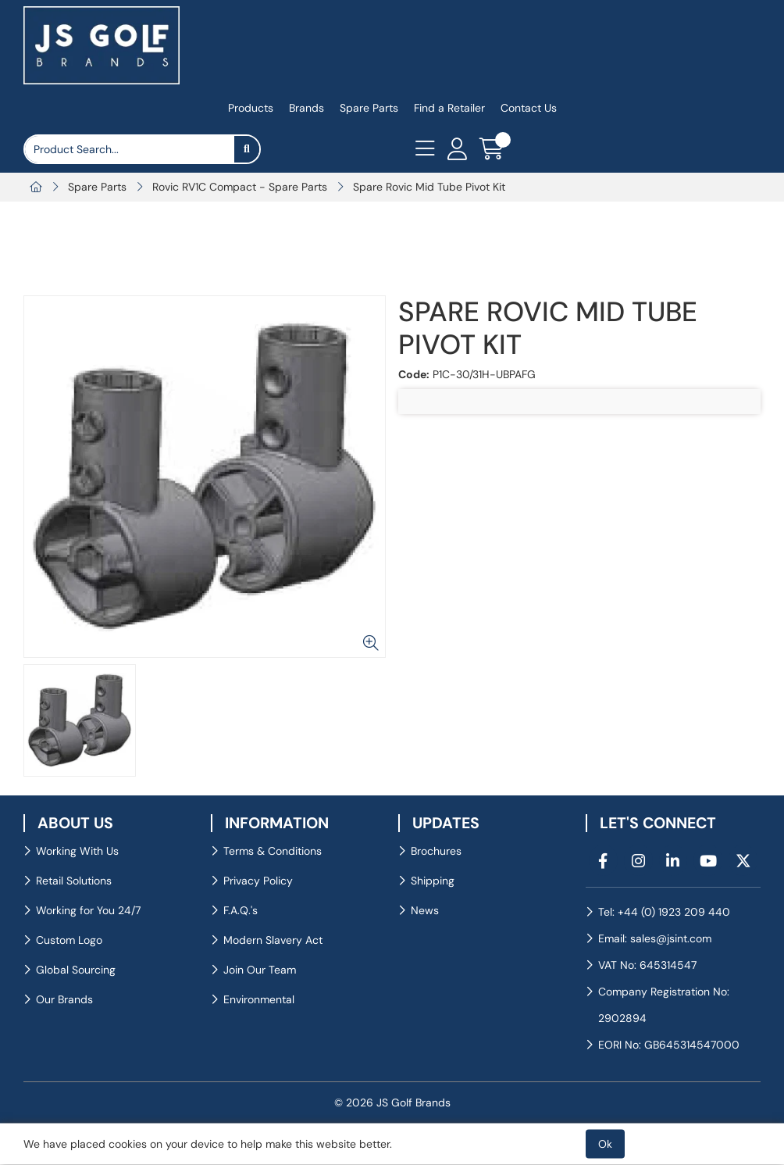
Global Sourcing (76, 970)
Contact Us (529, 108)
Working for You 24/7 (88, 910)
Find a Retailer (449, 108)
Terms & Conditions (272, 851)
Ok (605, 1144)
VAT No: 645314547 (647, 965)
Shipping (432, 881)
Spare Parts (369, 108)
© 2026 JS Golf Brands (392, 1102)
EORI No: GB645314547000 (668, 1045)
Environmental (258, 999)
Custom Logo (69, 940)
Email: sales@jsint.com (654, 938)
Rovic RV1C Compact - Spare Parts (239, 187)
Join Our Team (259, 970)
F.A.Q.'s (240, 910)
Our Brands (64, 999)
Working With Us (77, 851)
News (425, 910)
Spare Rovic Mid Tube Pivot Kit (429, 187)
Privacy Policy (258, 881)
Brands (306, 108)
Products (250, 108)
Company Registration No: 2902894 (663, 1005)
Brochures (436, 851)
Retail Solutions (74, 881)
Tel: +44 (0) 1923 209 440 (664, 912)
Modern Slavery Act (273, 940)
